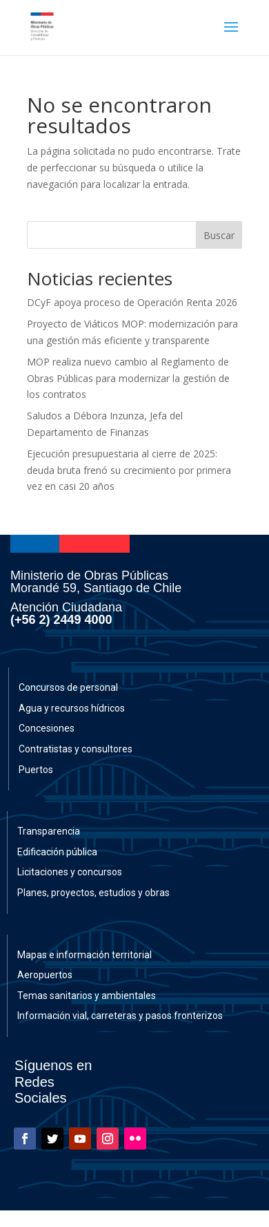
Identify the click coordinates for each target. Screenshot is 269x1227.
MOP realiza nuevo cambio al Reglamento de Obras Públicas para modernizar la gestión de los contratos (128, 378)
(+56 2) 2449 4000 (61, 620)
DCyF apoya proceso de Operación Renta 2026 (132, 302)
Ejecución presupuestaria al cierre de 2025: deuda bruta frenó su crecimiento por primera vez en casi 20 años (129, 470)
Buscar (219, 235)
